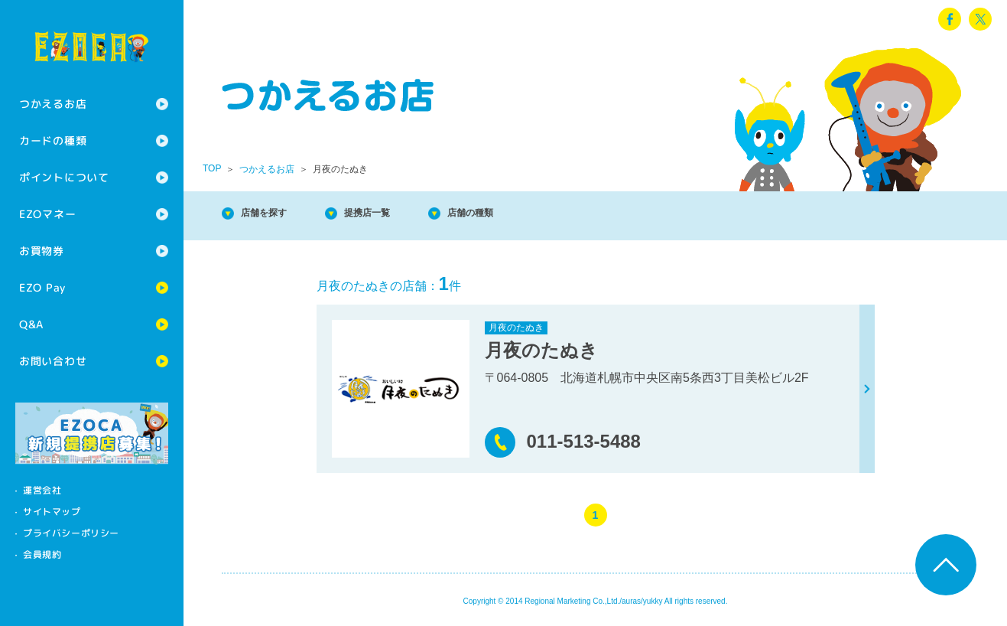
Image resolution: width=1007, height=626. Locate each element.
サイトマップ (52, 511)
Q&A (31, 324)
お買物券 (41, 250)
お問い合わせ (52, 361)
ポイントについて (64, 177)
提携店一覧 (397, 213)
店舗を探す (275, 213)
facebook (949, 19)
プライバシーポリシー (71, 533)
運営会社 (42, 490)
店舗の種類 (520, 213)
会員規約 (42, 554)
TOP (212, 168)
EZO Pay (42, 287)
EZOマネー (47, 214)
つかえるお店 (52, 103)
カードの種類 (52, 140)
